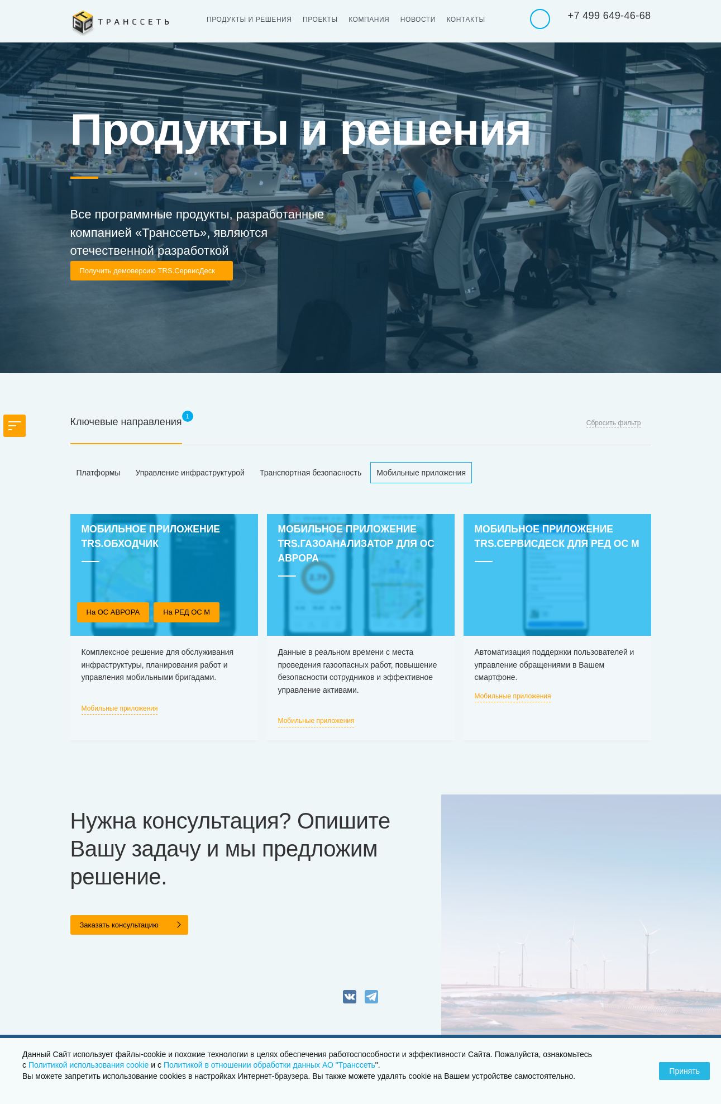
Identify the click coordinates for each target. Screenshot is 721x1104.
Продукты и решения (250, 19)
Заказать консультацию (119, 925)
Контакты (472, 19)
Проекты (323, 19)
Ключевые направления (126, 421)
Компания (372, 19)
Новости (423, 19)
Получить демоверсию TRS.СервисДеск (147, 271)
